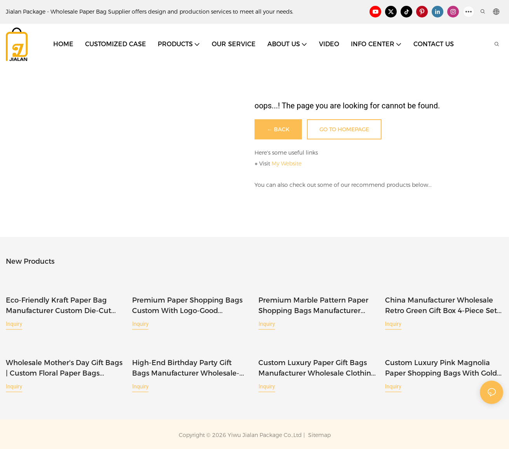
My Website (287, 163)
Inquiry (14, 323)
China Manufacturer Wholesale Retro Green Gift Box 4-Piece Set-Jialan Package (442, 306)
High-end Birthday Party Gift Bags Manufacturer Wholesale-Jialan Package (185, 367)
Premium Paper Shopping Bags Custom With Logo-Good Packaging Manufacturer (187, 306)
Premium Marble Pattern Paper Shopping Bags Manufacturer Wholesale (313, 306)
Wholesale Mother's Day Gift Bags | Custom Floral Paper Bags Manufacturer (64, 367)
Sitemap (319, 433)
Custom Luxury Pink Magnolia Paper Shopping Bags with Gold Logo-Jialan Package (441, 367)
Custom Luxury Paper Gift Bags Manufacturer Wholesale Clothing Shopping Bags (317, 367)
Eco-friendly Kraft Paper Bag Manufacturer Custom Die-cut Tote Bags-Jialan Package (58, 306)
